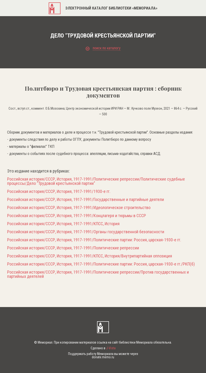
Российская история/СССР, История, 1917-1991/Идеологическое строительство (78, 207)
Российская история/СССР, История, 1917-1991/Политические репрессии (73, 248)
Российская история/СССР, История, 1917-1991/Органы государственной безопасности (85, 232)
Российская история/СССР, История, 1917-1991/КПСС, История (63, 224)
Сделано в (103, 348)
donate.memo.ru (103, 357)
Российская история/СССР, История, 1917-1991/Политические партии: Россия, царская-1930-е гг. (94, 240)
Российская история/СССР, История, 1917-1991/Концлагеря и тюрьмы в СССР (76, 216)
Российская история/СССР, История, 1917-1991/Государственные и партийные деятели (85, 199)
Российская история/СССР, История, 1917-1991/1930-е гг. (58, 191)
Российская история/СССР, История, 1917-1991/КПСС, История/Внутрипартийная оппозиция (89, 256)
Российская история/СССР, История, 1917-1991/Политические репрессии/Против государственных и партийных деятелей (98, 274)
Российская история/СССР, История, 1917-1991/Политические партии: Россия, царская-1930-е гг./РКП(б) (101, 264)
